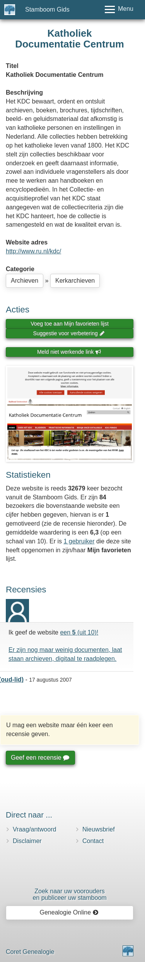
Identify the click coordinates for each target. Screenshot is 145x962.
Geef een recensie (40, 757)
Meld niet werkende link (69, 352)
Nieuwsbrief (98, 829)
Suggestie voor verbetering (69, 333)
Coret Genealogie (30, 951)
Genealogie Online (69, 912)
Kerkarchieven (75, 280)
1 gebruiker (78, 541)
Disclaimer (27, 841)
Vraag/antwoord (34, 829)
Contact (93, 841)
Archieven (24, 280)
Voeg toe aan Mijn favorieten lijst (70, 324)
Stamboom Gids (47, 9)
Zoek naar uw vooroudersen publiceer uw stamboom (69, 894)
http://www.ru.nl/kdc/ (33, 251)
